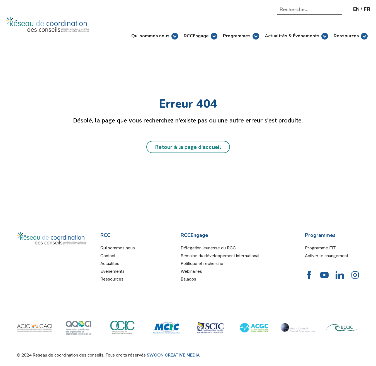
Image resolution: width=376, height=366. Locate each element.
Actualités (109, 263)
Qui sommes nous (154, 36)
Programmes (241, 36)
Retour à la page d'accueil (188, 147)
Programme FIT (320, 248)
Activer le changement (326, 256)
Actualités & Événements (296, 36)
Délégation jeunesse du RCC (208, 248)
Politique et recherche (202, 263)
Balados (188, 279)
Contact (107, 256)
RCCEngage (200, 36)
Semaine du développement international (220, 256)
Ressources (351, 36)
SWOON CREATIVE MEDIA (173, 355)
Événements (112, 271)
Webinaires (191, 271)
